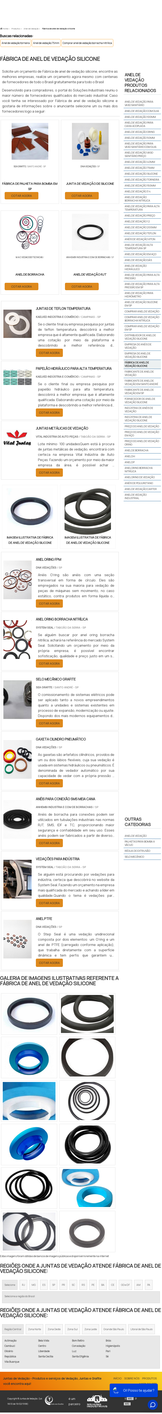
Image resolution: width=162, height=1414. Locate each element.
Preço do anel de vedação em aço (142, 433)
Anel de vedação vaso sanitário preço (139, 154)
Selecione (9, 1286)
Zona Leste (90, 1330)
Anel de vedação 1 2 (137, 221)
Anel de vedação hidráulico (136, 267)
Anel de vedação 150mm (140, 185)
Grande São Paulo (114, 1330)
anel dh (130, 456)
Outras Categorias (138, 821)
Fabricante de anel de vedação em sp (139, 391)
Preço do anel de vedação (142, 426)
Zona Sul (72, 1330)
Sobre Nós (131, 1380)
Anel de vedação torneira (16, 43)
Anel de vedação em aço (140, 254)
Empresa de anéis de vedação (138, 346)
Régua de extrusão (137, 851)
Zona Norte (34, 1330)
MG (34, 1286)
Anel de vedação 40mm (140, 162)
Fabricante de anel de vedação (139, 373)
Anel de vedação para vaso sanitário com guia (141, 145)
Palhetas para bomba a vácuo (140, 843)
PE (93, 1286)
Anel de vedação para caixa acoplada (139, 124)
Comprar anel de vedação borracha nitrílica (87, 43)
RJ (23, 1286)
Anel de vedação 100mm (140, 117)
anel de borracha (136, 450)
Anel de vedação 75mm (46, 43)
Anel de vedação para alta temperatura (142, 207)
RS (83, 1286)
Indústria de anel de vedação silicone (138, 418)
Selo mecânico (134, 857)
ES (43, 1286)
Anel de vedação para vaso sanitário (139, 103)
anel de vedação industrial (136, 496)
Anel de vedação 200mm (141, 227)
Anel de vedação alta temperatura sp (139, 246)
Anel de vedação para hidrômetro (139, 294)
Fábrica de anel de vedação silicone (137, 364)
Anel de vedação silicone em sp (141, 303)
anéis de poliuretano (139, 483)
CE (112, 1286)
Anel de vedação (136, 836)
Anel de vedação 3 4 (138, 191)
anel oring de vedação (140, 477)
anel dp (130, 462)
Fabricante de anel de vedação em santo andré (141, 382)
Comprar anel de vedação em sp (142, 327)
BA (102, 1286)
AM (138, 1286)
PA (148, 1286)
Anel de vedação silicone (141, 174)
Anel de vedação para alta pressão (142, 276)
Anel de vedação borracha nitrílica (137, 198)
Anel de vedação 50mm (140, 138)
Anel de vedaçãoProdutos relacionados (140, 82)
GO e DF (125, 1286)
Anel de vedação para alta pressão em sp (142, 285)
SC (73, 1286)
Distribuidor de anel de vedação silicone (140, 336)
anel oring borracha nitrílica (139, 469)
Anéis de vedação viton (140, 239)
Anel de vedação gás (138, 260)
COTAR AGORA (21, 195)
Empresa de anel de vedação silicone (137, 355)
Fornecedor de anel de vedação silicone (140, 400)
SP (53, 1286)
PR (63, 1286)
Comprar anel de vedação (142, 311)
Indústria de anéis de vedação (139, 409)
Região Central (12, 1330)
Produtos (149, 1380)
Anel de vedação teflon (140, 233)
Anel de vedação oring (140, 132)
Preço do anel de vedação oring (142, 442)
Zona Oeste (54, 1330)
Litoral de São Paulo (142, 1330)
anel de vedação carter (141, 489)
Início (117, 1380)
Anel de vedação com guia (142, 111)
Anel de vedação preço (140, 215)
